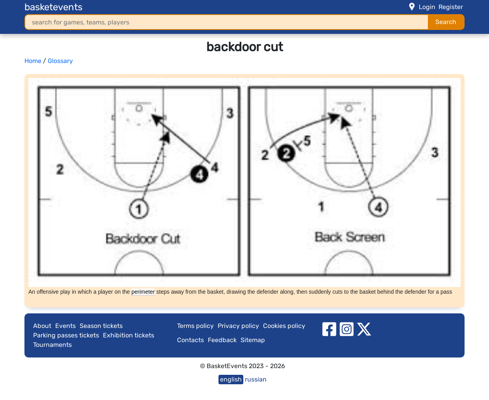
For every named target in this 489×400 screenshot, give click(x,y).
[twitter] (364, 329)
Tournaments (52, 344)
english (231, 379)
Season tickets (101, 326)
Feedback (222, 340)
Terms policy (195, 326)
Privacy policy (238, 326)
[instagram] (347, 329)
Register (451, 7)
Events (65, 326)
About (42, 326)
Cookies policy (284, 326)
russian (256, 379)
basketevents (53, 7)
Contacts (190, 340)
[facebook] (329, 329)
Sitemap (253, 340)
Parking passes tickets (66, 335)
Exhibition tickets (128, 335)
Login (427, 7)
